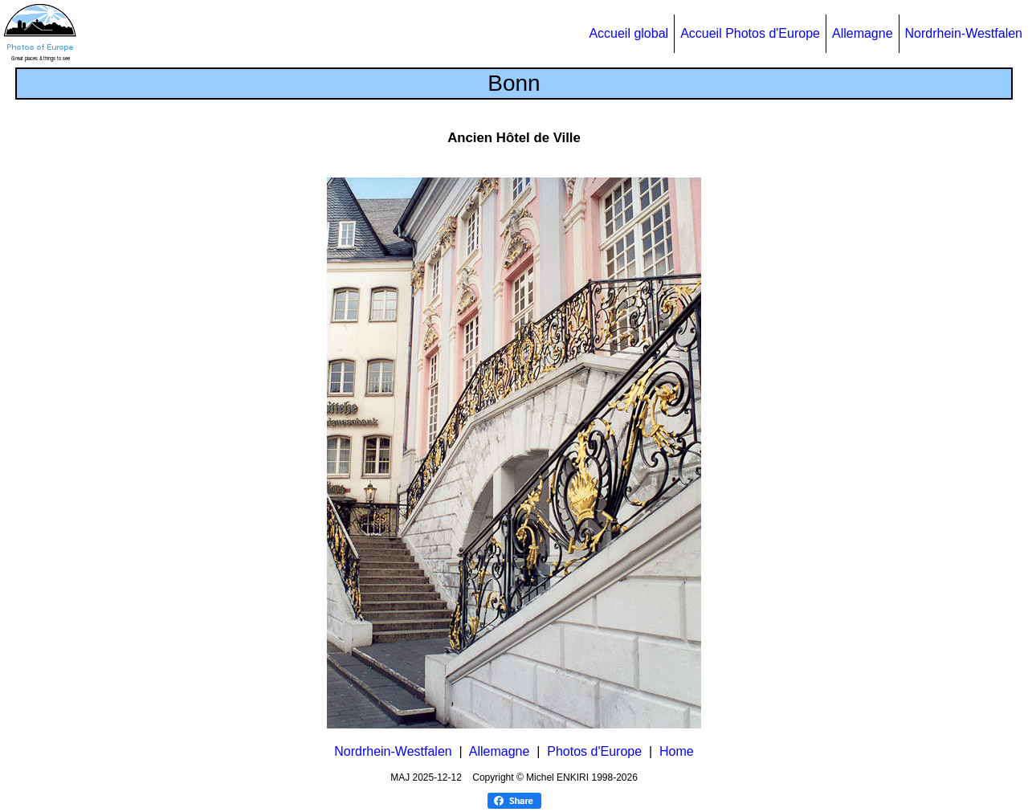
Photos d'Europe (594, 751)
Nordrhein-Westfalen (963, 33)
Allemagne (862, 33)
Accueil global (628, 33)
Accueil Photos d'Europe (750, 33)
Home (676, 751)
